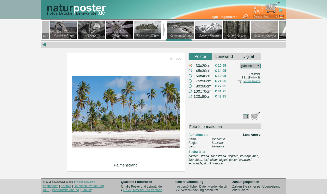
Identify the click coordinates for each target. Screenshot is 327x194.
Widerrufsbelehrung (65, 190)
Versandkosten (251, 81)
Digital (248, 56)
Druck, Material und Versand (142, 190)
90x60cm (203, 86)
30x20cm (203, 65)
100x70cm (202, 91)
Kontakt (66, 186)
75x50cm (203, 81)
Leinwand (224, 56)
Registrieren (228, 17)
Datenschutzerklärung (89, 186)
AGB (46, 190)
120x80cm (202, 96)
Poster (200, 56)
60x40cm (203, 76)
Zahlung (87, 190)
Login (213, 17)
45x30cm (203, 70)
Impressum (50, 186)
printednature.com (84, 181)
